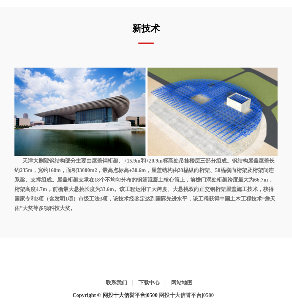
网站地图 (181, 283)
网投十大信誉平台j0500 (186, 295)
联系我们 (116, 283)
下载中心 (149, 283)
